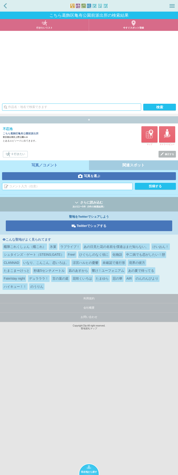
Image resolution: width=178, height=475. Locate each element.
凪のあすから (78, 402)
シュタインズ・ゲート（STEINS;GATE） (34, 386)
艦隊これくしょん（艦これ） (25, 378)
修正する (169, 285)
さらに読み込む (89, 336)
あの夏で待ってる (141, 402)
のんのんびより (147, 409)
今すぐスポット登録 (133, 27)
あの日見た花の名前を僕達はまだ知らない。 (116, 378)
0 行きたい (18, 285)
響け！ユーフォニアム (108, 402)
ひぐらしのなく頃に (93, 386)
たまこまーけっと (17, 402)
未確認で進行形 (113, 394)
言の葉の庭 (60, 409)
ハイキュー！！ (15, 418)
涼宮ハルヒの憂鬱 (86, 394)
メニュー (172, 6)
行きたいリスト (44, 27)
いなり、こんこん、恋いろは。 (46, 394)
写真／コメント (44, 296)
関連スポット (133, 296)
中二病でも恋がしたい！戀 (145, 386)
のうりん (36, 418)
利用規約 (89, 429)
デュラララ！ (38, 409)
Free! (71, 386)
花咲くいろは (82, 409)
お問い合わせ (89, 448)
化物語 (117, 386)
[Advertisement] (89, 65)
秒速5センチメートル (49, 402)
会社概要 (89, 438)
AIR (129, 409)
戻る (5, 6)
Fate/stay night (14, 409)
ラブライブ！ (70, 378)
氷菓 (53, 378)
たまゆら (102, 409)
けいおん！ (161, 378)
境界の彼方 (137, 394)
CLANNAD (11, 394)
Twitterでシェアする (92, 357)
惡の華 (117, 409)
